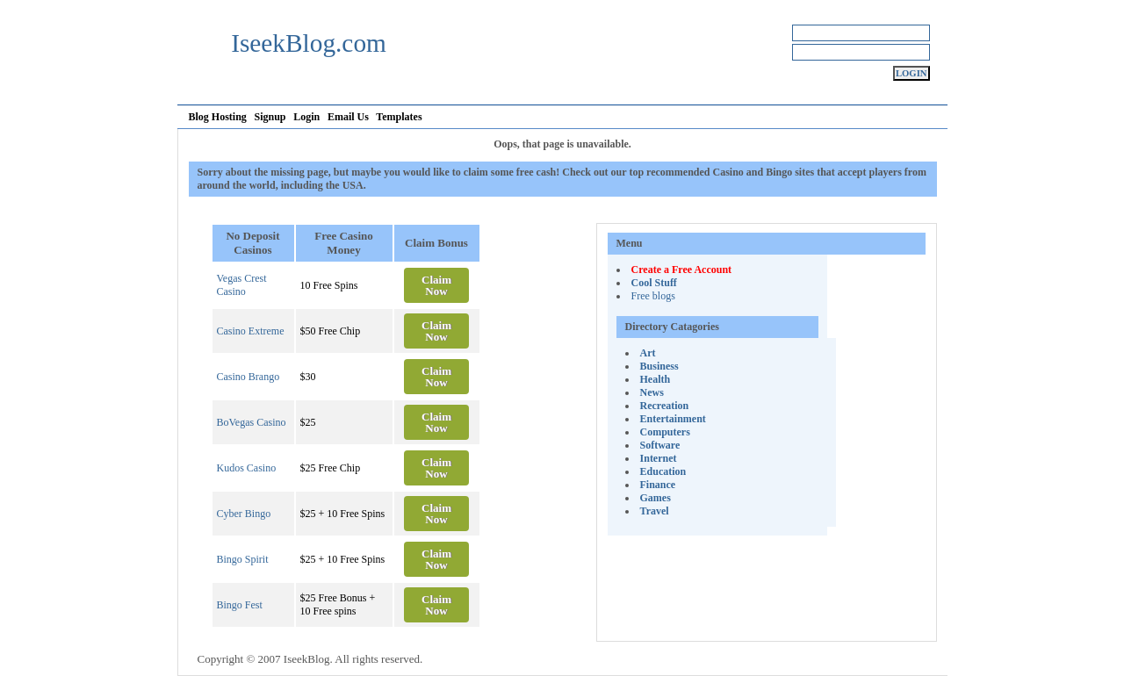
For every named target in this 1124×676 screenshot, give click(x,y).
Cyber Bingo (244, 513)
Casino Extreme (251, 331)
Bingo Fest (240, 605)
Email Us (348, 117)
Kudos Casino (247, 468)
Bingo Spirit (243, 559)
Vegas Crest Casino (242, 285)
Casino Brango (248, 376)
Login (306, 117)
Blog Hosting (218, 117)
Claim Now (436, 285)
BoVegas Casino (251, 422)
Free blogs (653, 296)
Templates (399, 117)
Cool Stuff (654, 283)
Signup (270, 117)
